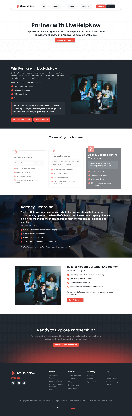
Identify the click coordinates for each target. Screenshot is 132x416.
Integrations (72, 388)
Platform (56, 6)
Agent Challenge (74, 376)
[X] (24, 383)
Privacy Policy (111, 379)
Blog (70, 382)
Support (90, 379)
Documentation (74, 385)
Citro (73, 408)
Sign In (101, 6)
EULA (108, 376)
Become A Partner (64, 40)
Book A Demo (40, 119)
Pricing (71, 6)
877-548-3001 (15, 378)
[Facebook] (13, 383)
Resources (86, 6)
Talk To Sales (74, 300)
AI (44, 6)
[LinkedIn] (19, 383)
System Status (92, 382)
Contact (90, 376)
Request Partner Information (66, 345)
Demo (110, 6)
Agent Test (72, 379)
